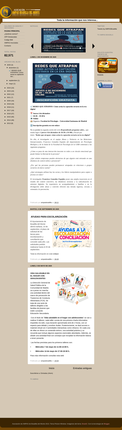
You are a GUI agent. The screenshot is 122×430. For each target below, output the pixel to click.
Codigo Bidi (8, 40)
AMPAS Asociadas (11, 43)
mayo (11, 84)
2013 (9, 123)
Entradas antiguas (82, 368)
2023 (9, 91)
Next (94, 46)
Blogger (106, 424)
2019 (9, 104)
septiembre (13, 80)
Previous (32, 46)
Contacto (7, 46)
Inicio (51, 368)
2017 (9, 110)
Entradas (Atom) (47, 373)
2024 (9, 88)
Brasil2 (84, 424)
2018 (9, 107)
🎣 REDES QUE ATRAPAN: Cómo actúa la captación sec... (16, 73)
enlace (57, 125)
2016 (9, 114)
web (62, 356)
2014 (9, 120)
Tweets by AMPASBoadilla (107, 29)
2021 (9, 97)
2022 (9, 94)
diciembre (13, 68)
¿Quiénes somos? (11, 34)
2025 (9, 65)
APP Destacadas (10, 37)
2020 (9, 101)
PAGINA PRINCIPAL (12, 31)
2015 (9, 117)
